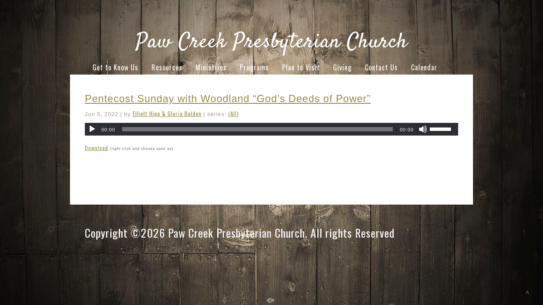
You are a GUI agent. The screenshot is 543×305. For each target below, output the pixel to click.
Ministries (211, 67)
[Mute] (423, 129)
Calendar (424, 67)
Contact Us (381, 67)
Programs (254, 67)
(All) (233, 113)
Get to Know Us (115, 67)
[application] (271, 129)
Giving (342, 67)
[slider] (257, 129)
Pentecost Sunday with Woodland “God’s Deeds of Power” (228, 98)
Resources (166, 67)
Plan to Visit (301, 67)
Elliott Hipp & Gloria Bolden (167, 113)
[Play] (92, 129)
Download (96, 147)
